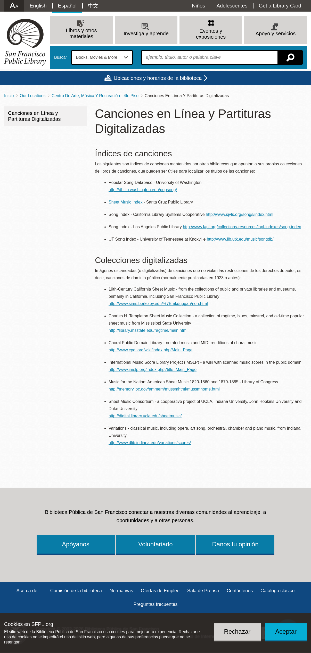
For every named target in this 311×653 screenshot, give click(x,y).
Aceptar (286, 631)
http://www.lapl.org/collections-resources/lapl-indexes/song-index (242, 227)
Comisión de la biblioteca (76, 590)
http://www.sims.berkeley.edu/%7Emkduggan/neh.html (158, 303)
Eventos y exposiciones (211, 34)
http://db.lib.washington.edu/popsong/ (143, 190)
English (38, 6)
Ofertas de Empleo (160, 590)
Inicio (9, 96)
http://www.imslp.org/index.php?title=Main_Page (153, 369)
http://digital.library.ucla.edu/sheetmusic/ (145, 416)
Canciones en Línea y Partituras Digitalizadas (34, 116)
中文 (93, 6)
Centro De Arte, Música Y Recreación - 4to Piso (95, 96)
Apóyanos (75, 544)
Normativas (121, 590)
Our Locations (33, 96)
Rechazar (237, 631)
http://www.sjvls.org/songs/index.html (239, 214)
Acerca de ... (30, 590)
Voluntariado (155, 544)
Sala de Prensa (203, 590)
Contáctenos (240, 590)
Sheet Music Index (126, 202)
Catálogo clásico (277, 590)
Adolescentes (231, 6)
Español (67, 6)
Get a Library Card (280, 6)
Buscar (60, 57)
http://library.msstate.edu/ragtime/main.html (148, 330)
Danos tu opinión (235, 544)
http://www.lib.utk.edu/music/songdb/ (240, 239)
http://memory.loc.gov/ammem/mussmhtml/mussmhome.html (164, 389)
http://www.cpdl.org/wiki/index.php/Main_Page (151, 350)
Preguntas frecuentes (155, 604)
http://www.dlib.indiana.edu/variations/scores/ (150, 442)
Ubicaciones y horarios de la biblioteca (158, 78)
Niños (198, 6)
